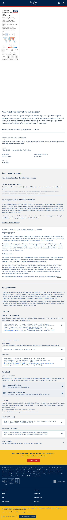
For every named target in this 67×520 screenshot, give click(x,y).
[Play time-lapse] (4, 99)
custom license (11, 477)
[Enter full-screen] (63, 102)
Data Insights (5, 504)
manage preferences (26, 512)
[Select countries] (61, 19)
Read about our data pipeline (11, 222)
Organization (38, 500)
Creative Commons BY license (12, 303)
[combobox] (59, 3)
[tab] (6, 19)
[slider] (57, 99)
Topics (3, 496)
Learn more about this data (24, 102)
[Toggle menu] (3, 3)
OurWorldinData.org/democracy (9, 103)
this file (59, 276)
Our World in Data (33, 3)
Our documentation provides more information (20, 407)
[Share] (59, 102)
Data (3, 500)
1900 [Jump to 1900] (8, 99)
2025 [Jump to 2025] (62, 99)
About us (37, 496)
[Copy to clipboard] (60, 325)
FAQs (28, 479)
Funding (36, 504)
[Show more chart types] (24, 19)
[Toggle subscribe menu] (63, 3)
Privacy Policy (15, 512)
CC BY (19, 103)
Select (62, 19)
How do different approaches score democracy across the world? (46, 107)
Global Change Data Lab (29, 470)
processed (15, 150)
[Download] (55, 102)
